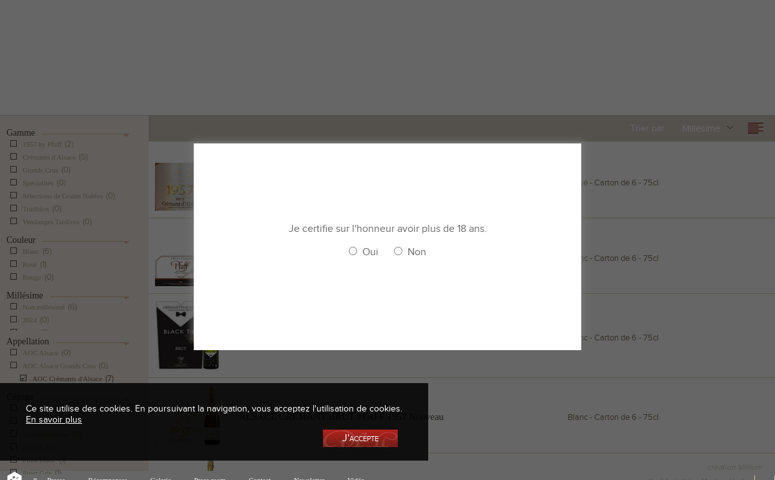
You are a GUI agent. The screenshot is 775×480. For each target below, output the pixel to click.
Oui (370, 252)
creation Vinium (734, 467)
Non (417, 252)
